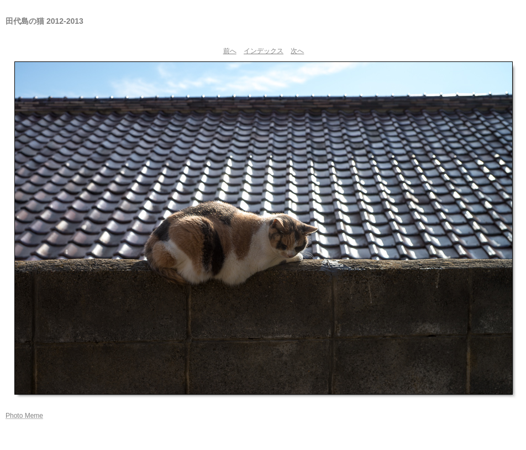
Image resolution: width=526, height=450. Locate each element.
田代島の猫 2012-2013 (44, 21)
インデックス (263, 51)
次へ (297, 51)
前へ (229, 51)
